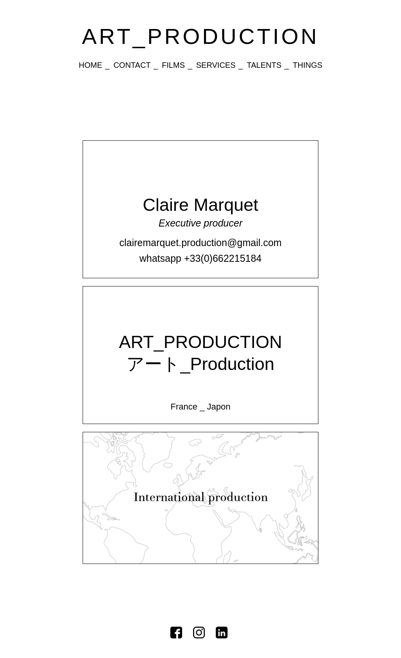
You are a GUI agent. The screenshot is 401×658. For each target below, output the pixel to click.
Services (216, 65)
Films (173, 65)
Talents (264, 65)
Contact (132, 65)
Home (90, 65)
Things (307, 65)
